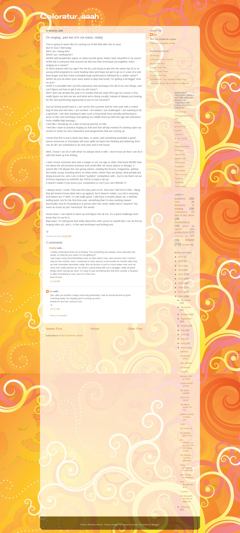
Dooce (178, 122)
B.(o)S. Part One (158, 67)
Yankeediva (180, 186)
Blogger (155, 524)
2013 (181, 265)
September (186, 318)
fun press (185, 367)
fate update (186, 363)
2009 (181, 283)
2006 (181, 296)
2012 (181, 270)
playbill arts (180, 158)
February (185, 507)
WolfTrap (179, 182)
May (183, 339)
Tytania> (179, 178)
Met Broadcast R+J (186, 484)
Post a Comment (58, 315)
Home (95, 328)
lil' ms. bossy (181, 138)
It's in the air (186, 428)
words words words (186, 384)
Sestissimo (180, 162)
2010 (181, 278)
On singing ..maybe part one (185, 458)
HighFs (178, 229)
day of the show (184, 215)
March (184, 347)
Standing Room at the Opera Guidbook (169, 83)
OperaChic (180, 154)
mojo (182, 424)
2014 (181, 261)
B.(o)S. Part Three (159, 71)
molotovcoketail (130, 524)
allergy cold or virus (186, 377)
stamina (184, 371)
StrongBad (180, 170)
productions (182, 232)
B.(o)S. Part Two (158, 75)
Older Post (135, 328)
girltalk (185, 226)
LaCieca (179, 134)
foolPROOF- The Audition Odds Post (168, 79)
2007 (181, 292)
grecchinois (180, 126)
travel (189, 240)
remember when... (185, 357)
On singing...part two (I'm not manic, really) (187, 445)
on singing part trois (186, 434)
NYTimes (179, 150)
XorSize (186, 244)
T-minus (184, 491)
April (183, 343)
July (183, 330)
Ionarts (178, 130)
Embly (52, 248)
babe (177, 202)
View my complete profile (162, 43)
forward (184, 351)
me (51, 291)
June (183, 334)
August (184, 325)
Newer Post (54, 328)
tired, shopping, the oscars (186, 467)
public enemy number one (187, 417)
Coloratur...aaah (69, 16)
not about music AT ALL (186, 407)
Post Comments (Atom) (71, 335)
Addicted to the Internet (161, 59)
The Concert (181, 174)
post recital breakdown (187, 476)
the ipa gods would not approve (186, 498)
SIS (192, 235)
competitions (181, 212)
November (186, 307)
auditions (180, 198)
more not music (184, 398)
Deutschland (182, 222)
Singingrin (180, 166)
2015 (181, 257)
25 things (154, 55)
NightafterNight (182, 146)
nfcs (177, 142)
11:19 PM (55, 281)
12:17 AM (55, 309)
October (185, 314)
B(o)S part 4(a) (157, 63)
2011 (181, 274)
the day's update (185, 391)
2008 (181, 287)
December (186, 300)
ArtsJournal (180, 112)
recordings (179, 236)
